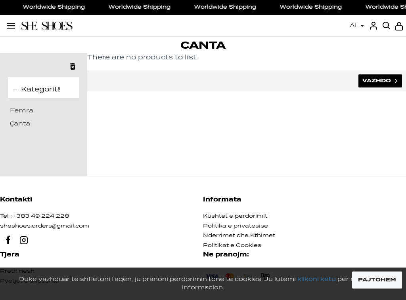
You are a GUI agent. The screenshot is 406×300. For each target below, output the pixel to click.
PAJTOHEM (377, 280)
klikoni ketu (316, 279)
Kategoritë (40, 90)
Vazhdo (376, 81)
